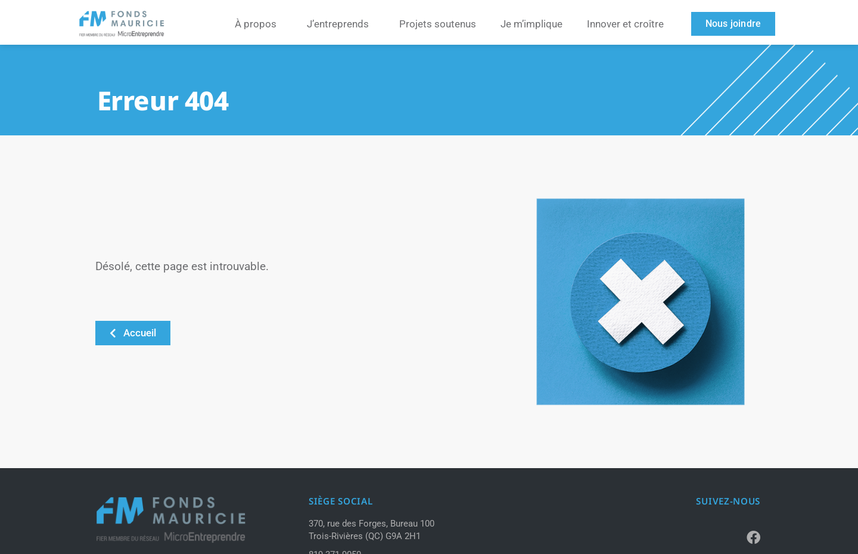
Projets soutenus (437, 24)
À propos (258, 24)
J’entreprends (341, 24)
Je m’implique (531, 24)
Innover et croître (625, 24)
